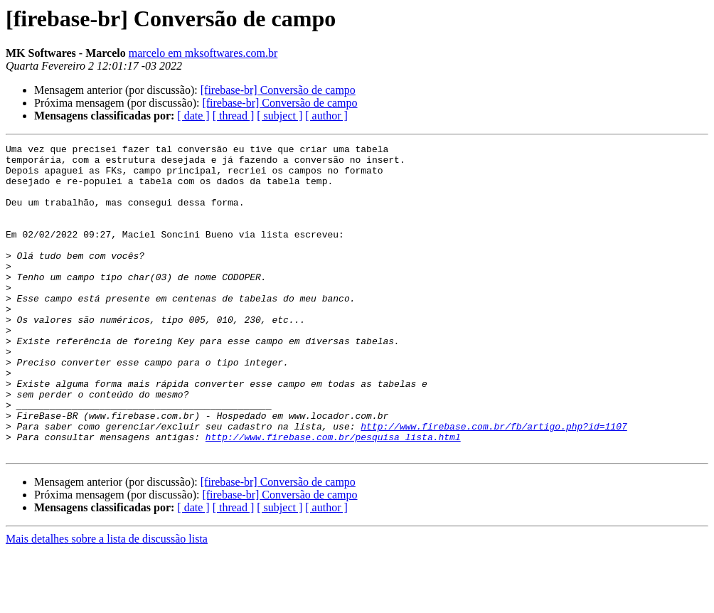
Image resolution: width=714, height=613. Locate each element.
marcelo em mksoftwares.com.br (203, 53)
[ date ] (193, 116)
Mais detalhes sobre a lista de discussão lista (107, 601)
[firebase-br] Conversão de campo (278, 90)
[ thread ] (234, 116)
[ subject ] (279, 116)
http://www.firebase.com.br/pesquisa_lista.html (333, 496)
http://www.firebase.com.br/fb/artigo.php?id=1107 (494, 483)
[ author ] (326, 116)
